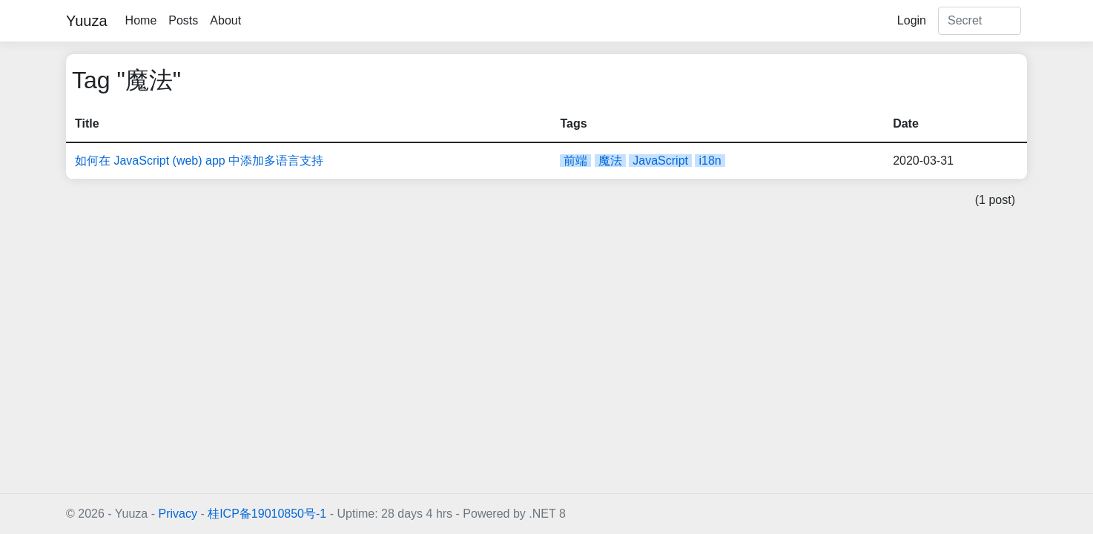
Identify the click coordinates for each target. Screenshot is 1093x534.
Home (141, 20)
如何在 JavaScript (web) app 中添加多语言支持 (199, 160)
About (225, 20)
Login (911, 20)
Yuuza (87, 21)
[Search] (979, 21)
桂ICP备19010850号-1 (267, 513)
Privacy (177, 513)
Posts (183, 20)
